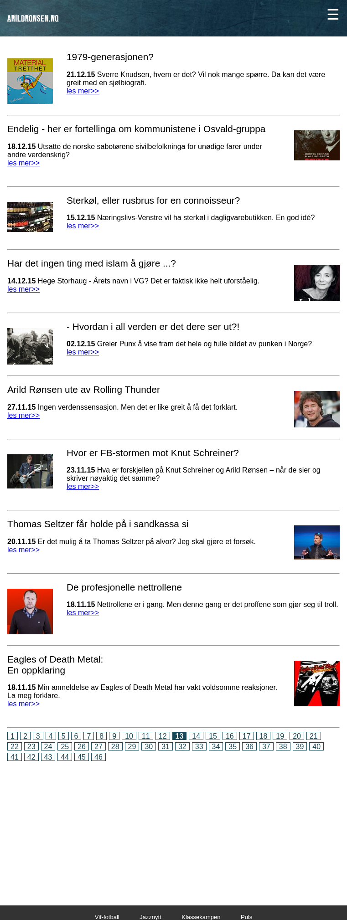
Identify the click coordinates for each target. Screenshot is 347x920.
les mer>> (83, 91)
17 (247, 736)
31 (165, 746)
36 (249, 746)
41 (14, 757)
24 (48, 746)
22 (14, 746)
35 (232, 746)
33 (199, 746)
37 (266, 746)
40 (316, 746)
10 (129, 736)
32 (182, 746)
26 (82, 746)
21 (314, 736)
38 (283, 746)
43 (48, 757)
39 (300, 746)
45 (82, 757)
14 (196, 736)
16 (230, 736)
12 (163, 736)
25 (65, 746)
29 (132, 746)
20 (297, 736)
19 (280, 736)
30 (149, 746)
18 (263, 736)
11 (146, 736)
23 (31, 746)
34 (216, 746)
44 (65, 757)
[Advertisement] (173, 827)
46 (98, 757)
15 (213, 736)
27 (98, 746)
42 (31, 757)
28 (115, 746)
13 (180, 736)
